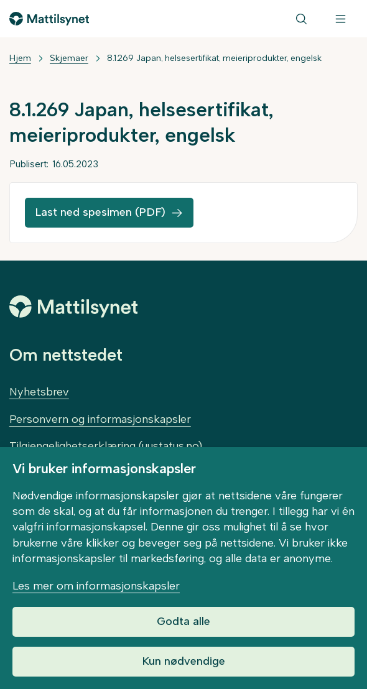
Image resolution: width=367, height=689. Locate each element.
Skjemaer (69, 58)
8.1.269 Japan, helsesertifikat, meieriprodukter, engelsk (214, 58)
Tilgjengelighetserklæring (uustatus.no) (105, 446)
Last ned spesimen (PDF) (100, 212)
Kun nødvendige (183, 661)
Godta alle (183, 621)
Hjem (20, 58)
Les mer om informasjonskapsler (96, 586)
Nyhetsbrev (39, 392)
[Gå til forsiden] (49, 18)
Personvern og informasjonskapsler (100, 419)
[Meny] (340, 19)
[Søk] (301, 19)
